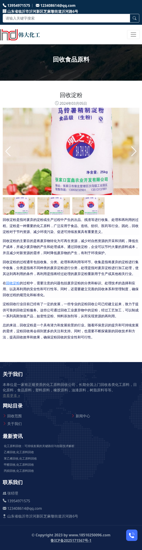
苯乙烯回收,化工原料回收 (20, 458)
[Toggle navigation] (133, 34)
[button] (134, 151)
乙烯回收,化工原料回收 (19, 452)
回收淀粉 (13, 283)
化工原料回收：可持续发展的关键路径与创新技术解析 (39, 446)
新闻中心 (83, 415)
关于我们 (14, 423)
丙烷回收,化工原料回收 (19, 471)
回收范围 (14, 415)
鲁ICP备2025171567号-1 (71, 540)
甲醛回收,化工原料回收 (19, 464)
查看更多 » (11, 395)
